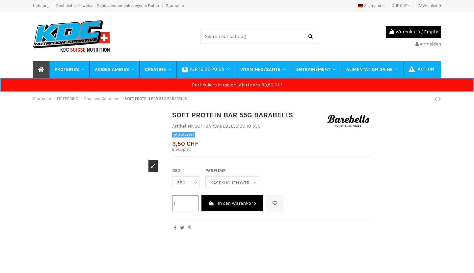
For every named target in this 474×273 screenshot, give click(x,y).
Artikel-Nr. (183, 126)
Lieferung (41, 5)
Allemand (371, 5)
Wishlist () (429, 5)
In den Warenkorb (232, 203)
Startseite (175, 5)
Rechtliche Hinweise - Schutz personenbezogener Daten (108, 5)
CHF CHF (401, 5)
